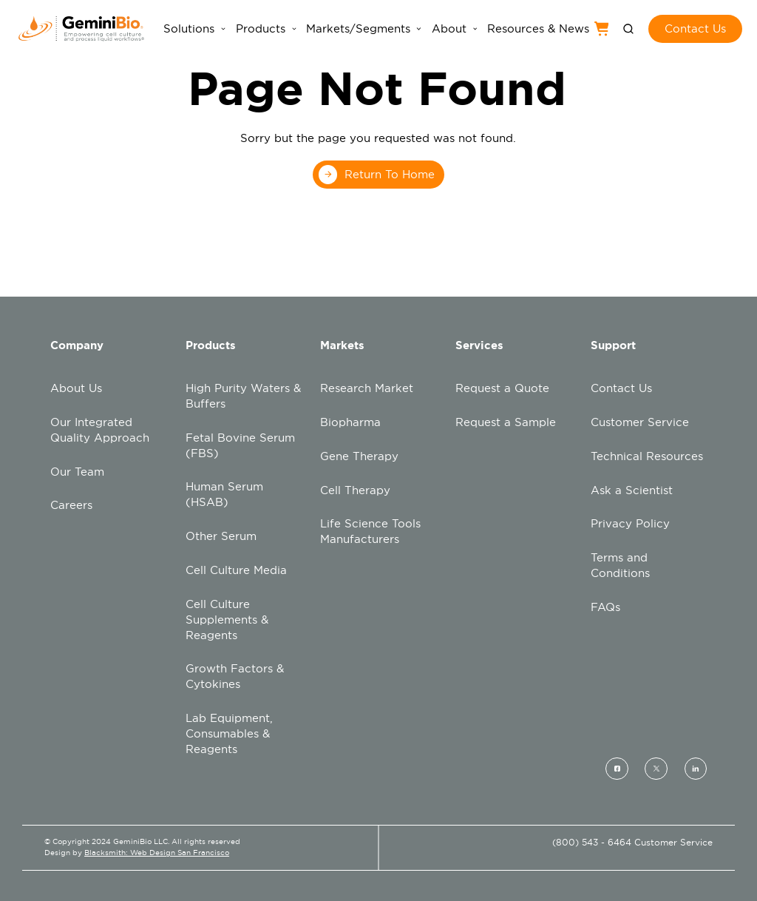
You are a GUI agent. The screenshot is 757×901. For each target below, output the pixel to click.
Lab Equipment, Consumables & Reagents (229, 733)
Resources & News (538, 29)
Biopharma (350, 422)
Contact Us (621, 388)
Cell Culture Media (236, 570)
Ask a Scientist (632, 490)
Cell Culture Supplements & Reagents (227, 619)
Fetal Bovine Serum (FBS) (240, 445)
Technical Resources (647, 456)
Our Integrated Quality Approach (99, 430)
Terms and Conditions (620, 565)
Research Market (366, 388)
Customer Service (640, 422)
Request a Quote (502, 388)
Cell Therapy (355, 490)
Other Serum (221, 536)
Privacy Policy (630, 523)
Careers (71, 505)
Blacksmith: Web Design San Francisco (156, 852)
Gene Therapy (359, 456)
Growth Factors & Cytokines (235, 676)
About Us (76, 388)
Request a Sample (505, 422)
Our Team (77, 471)
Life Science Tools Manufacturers (370, 531)
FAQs (605, 607)
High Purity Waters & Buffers (243, 396)
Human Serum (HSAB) (224, 494)
